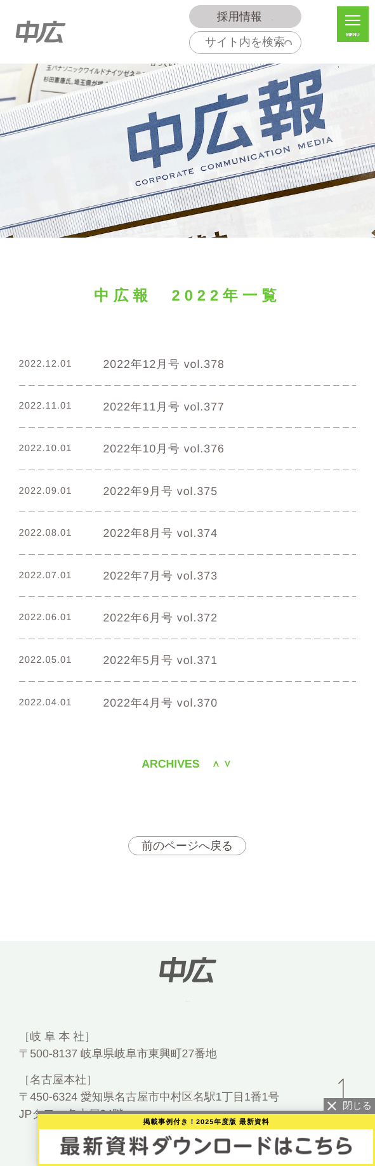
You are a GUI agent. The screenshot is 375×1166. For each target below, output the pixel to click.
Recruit (245, 17)
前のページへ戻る (187, 845)
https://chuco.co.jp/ (187, 999)
